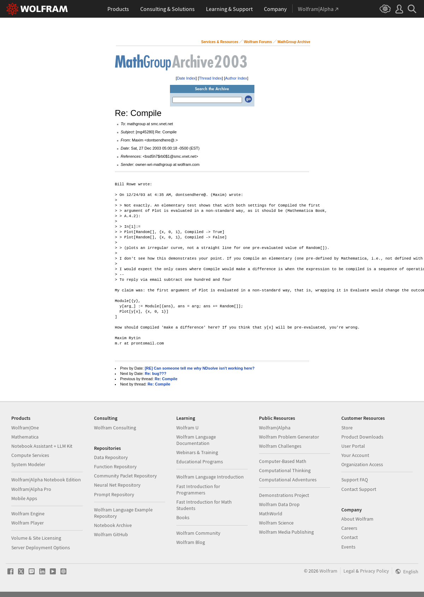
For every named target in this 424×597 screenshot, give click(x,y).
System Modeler (28, 464)
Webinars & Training (197, 452)
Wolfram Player (27, 523)
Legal (349, 571)
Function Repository (115, 466)
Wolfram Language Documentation (196, 440)
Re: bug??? (155, 373)
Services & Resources (219, 42)
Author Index (236, 78)
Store (347, 427)
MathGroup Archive (294, 42)
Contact (349, 537)
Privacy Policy (374, 571)
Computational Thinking (285, 470)
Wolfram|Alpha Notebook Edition (46, 479)
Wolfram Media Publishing (286, 532)
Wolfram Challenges (280, 446)
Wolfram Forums (258, 42)
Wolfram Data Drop (279, 504)
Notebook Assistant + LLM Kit (41, 446)
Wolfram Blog (190, 542)
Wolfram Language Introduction (210, 477)
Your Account (355, 455)
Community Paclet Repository (125, 476)
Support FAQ (354, 479)
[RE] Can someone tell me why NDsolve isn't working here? (200, 368)
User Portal (353, 446)
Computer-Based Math (282, 461)
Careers (349, 528)
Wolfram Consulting (115, 427)
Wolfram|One (25, 427)
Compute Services (30, 455)
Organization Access (362, 464)
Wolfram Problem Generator (289, 437)
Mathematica (25, 437)
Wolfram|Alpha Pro (31, 489)
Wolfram (328, 571)
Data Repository (111, 457)
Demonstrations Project (284, 495)
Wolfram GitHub (111, 534)
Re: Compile (166, 379)
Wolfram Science (276, 523)
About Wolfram (357, 519)
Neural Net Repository (117, 485)
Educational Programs (199, 461)
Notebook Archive (113, 525)
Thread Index (210, 78)
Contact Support (358, 489)
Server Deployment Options (40, 547)
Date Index (186, 78)
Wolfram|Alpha (274, 427)
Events (348, 547)
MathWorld (270, 513)
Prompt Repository (114, 494)
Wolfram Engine (28, 513)
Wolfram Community (198, 533)
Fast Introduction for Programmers (198, 489)
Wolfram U (187, 427)
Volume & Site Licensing (36, 538)
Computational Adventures (288, 479)
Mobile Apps (24, 498)
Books (182, 517)
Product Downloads (362, 437)
